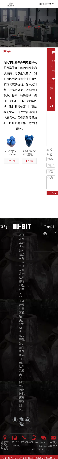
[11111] (21, 226)
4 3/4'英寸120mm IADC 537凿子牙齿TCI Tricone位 (11, 153)
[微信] (21, 424)
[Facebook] (15, 419)
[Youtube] (27, 419)
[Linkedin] (21, 419)
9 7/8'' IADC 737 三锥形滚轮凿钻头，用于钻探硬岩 (29, 153)
